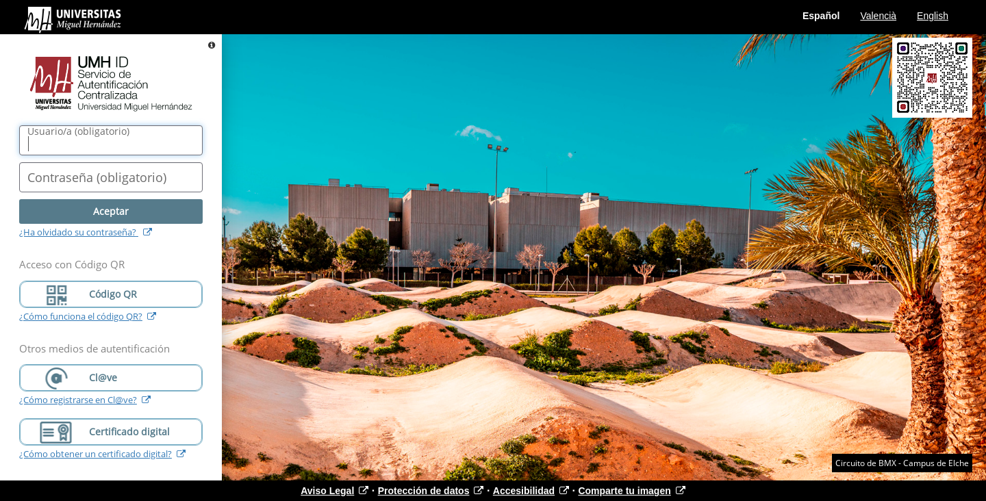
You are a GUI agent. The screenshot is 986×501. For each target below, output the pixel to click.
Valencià (878, 15)
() (78, 131)
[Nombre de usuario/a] (111, 140)
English (932, 15)
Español (820, 15)
